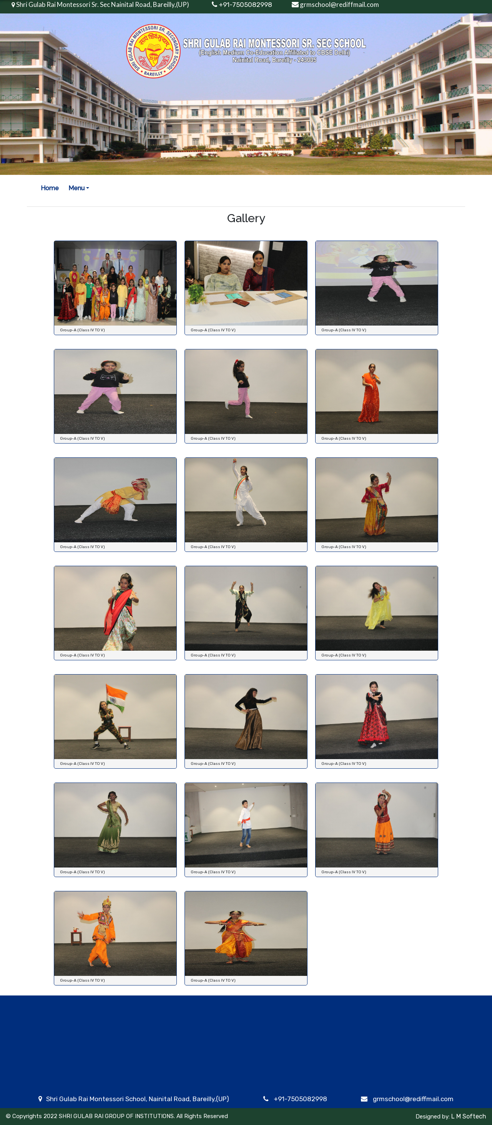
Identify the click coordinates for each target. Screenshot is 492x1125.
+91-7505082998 (300, 1099)
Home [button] (50, 188)
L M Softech (468, 1116)
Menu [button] (76, 188)
